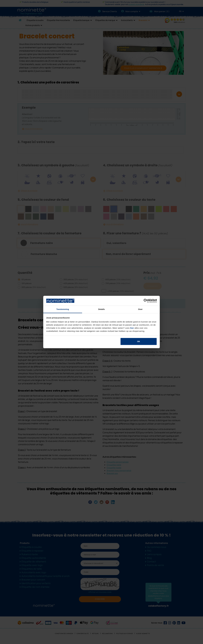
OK (138, 341)
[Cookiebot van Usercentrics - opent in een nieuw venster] (145, 301)
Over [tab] (140, 309)
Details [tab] (101, 309)
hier (132, 328)
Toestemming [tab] (62, 309)
